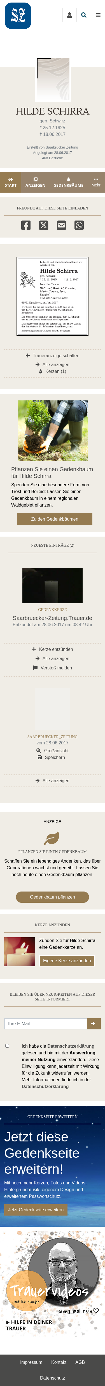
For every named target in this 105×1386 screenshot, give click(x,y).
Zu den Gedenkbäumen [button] (54, 519)
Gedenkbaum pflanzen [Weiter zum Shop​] (52, 897)
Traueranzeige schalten (53, 355)
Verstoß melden (52, 667)
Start (10, 182)
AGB (80, 1362)
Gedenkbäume (68, 182)
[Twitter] (43, 224)
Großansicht (52, 750)
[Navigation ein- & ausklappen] (98, 15)
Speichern (51, 757)
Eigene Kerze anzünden (67, 960)
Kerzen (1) (52, 371)
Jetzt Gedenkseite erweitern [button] (36, 1209)
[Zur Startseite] (24, 14)
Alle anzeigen (52, 364)
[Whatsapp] (79, 224)
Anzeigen (36, 182)
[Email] (61, 224)
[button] (94, 1023)
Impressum (31, 1362)
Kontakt (58, 1362)
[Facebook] (26, 224)
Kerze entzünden (52, 649)
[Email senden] (46, 1023)
